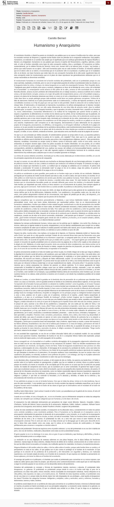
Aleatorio (27, 503)
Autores (44, 503)
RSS (33, 503)
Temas (50, 503)
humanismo (42, 15)
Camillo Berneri (28, 13)
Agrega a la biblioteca (82, 503)
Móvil (72, 503)
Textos (38, 503)
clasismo (34, 15)
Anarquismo (26, 15)
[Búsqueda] (95, 3)
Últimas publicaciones (61, 503)
